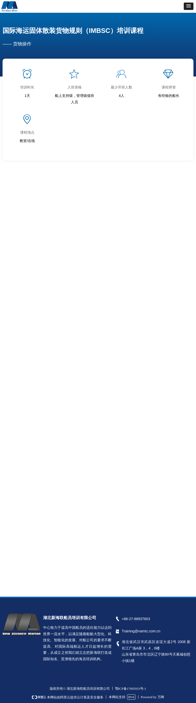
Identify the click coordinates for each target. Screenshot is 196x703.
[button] (188, 6)
